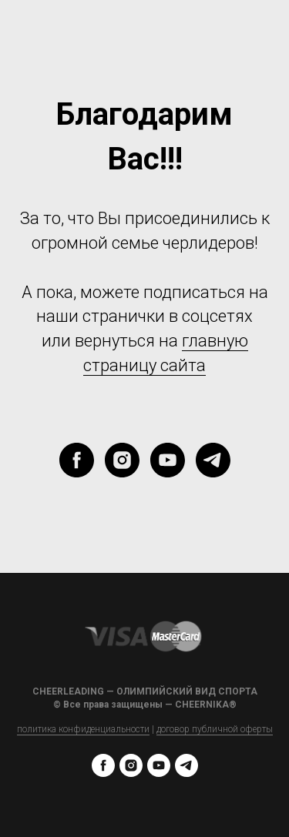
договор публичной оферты (214, 729)
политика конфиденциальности (83, 729)
